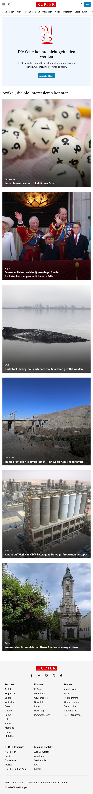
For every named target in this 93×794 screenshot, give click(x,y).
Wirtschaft (67, 11)
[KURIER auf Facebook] (31, 675)
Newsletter (40, 702)
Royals (8, 268)
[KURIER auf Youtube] (39, 675)
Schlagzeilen (8, 11)
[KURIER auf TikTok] (61, 675)
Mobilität (9, 736)
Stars (7, 706)
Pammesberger (42, 714)
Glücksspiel (10, 179)
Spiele (67, 693)
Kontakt (38, 768)
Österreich (47, 11)
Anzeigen (39, 756)
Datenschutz (32, 782)
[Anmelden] (81, 4)
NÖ (25, 11)
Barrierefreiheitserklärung (54, 782)
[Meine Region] (9, 4)
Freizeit (8, 764)
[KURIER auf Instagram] (46, 675)
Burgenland (34, 11)
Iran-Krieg (9, 457)
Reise (7, 643)
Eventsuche (70, 706)
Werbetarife (40, 760)
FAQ (36, 764)
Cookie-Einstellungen (16, 787)
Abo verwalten (41, 751)
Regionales (11, 693)
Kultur (85, 11)
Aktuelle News (46, 75)
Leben (8, 719)
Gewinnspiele (41, 697)
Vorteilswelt (70, 689)
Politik (57, 11)
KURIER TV (11, 751)
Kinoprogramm (71, 702)
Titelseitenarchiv (72, 714)
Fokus (8, 714)
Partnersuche (70, 710)
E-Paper (38, 689)
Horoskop (39, 710)
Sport (77, 11)
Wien (19, 11)
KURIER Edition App (15, 768)
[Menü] (3, 4)
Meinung (9, 727)
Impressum (17, 782)
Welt (7, 365)
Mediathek (39, 693)
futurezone (10, 760)
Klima (8, 731)
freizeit (8, 710)
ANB (7, 782)
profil (8, 756)
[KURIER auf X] (54, 675)
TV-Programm (71, 697)
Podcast (38, 706)
